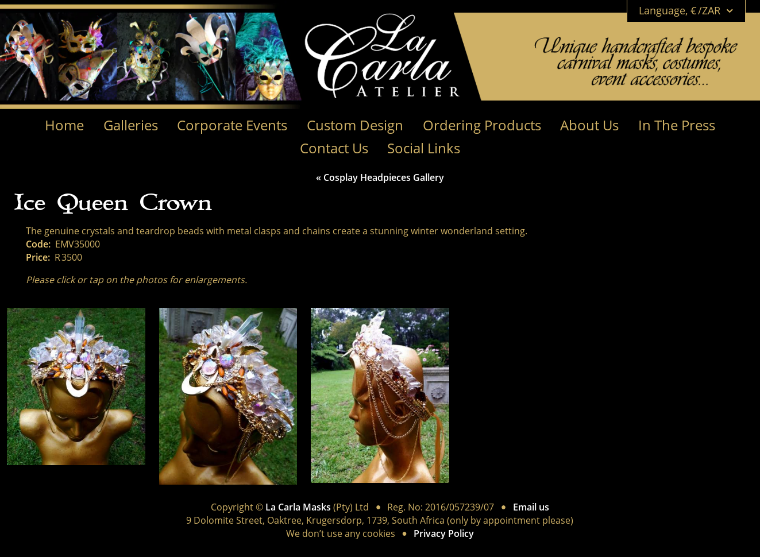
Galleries (130, 125)
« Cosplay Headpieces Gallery (380, 177)
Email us (531, 507)
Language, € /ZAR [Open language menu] (686, 11)
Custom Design (355, 125)
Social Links (423, 148)
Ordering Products (482, 125)
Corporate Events (232, 125)
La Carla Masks (298, 507)
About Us (589, 125)
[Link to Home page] (462, 43)
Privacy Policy (444, 533)
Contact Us (334, 148)
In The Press (676, 125)
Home (64, 125)
